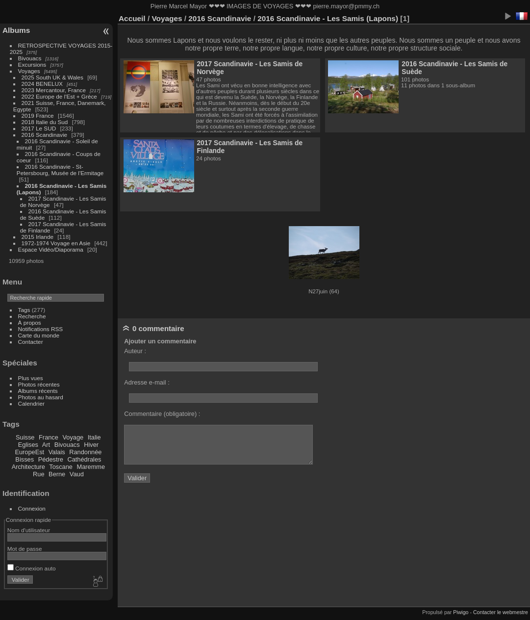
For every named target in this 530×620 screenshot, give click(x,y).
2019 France (38, 115)
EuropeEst (29, 452)
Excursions (32, 64)
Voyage (72, 437)
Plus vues (30, 378)
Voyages (29, 71)
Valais (57, 452)
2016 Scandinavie (45, 134)
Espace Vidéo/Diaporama (50, 249)
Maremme (91, 466)
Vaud (77, 474)
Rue (38, 474)
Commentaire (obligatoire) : (162, 413)
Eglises (28, 444)
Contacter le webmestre (500, 612)
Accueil (132, 18)
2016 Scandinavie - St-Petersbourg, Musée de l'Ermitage (60, 169)
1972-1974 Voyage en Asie (56, 243)
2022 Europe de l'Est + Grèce (59, 96)
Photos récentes (39, 384)
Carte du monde (38, 335)
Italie (94, 437)
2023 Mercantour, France (54, 90)
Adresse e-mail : (146, 382)
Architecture (28, 466)
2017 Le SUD (39, 128)
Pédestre (50, 459)
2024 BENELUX (42, 83)
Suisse (25, 437)
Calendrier (31, 403)
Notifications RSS (40, 329)
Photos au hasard (40, 397)
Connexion (32, 508)
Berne (57, 474)
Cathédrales (84, 459)
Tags (24, 310)
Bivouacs (30, 58)
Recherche (32, 316)
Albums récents (38, 391)
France (48, 437)
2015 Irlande (37, 236)
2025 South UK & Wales (52, 77)
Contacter (30, 341)
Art (46, 444)
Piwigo (460, 612)
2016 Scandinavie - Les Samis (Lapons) (327, 18)
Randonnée (85, 452)
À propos (29, 322)
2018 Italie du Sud (45, 122)
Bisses (24, 459)
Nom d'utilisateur (28, 530)
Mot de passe (24, 548)
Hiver (91, 444)
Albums (16, 30)
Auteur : (135, 351)
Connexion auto (31, 568)
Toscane (61, 466)
